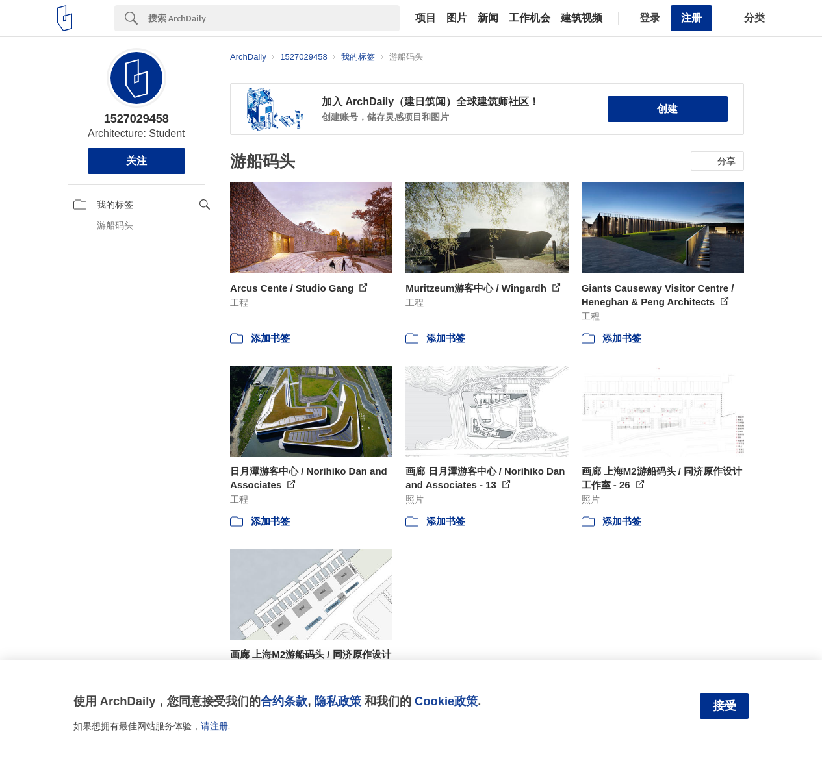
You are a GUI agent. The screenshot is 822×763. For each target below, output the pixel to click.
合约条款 (284, 701)
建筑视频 (581, 18)
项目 (425, 18)
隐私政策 (338, 701)
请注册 (214, 726)
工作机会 (529, 18)
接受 (724, 705)
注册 (691, 17)
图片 (456, 18)
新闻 (488, 18)
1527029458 (136, 118)
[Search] (274, 18)
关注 (136, 160)
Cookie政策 (446, 701)
